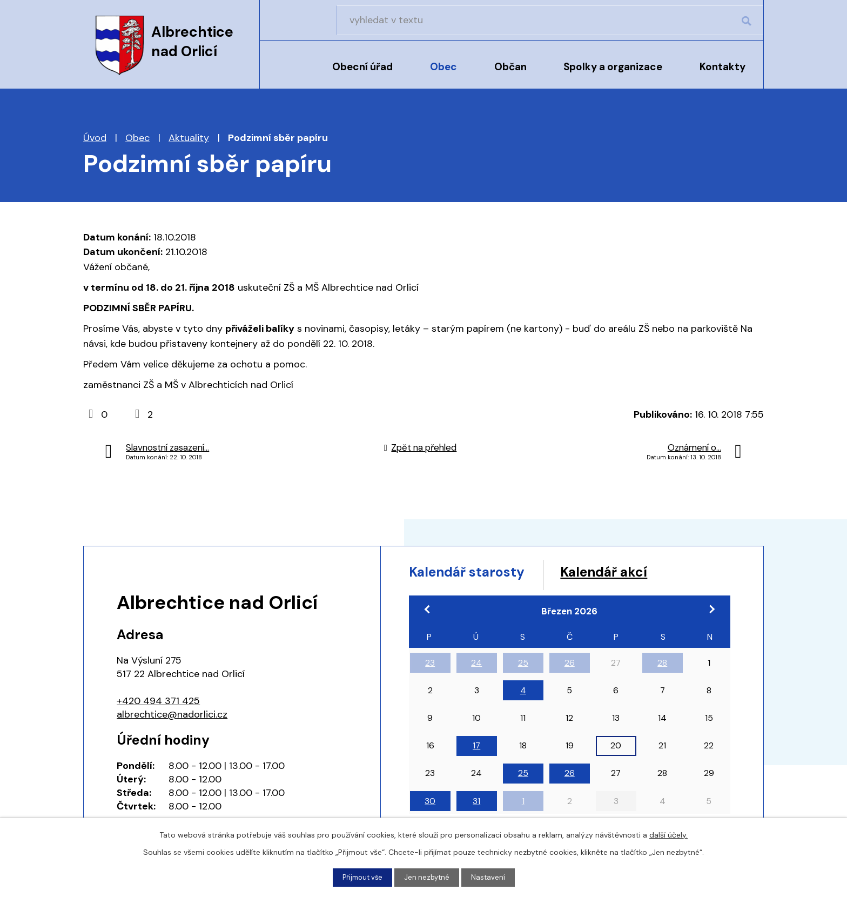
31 (476, 805)
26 (569, 667)
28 (662, 667)
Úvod (287, 74)
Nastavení (491, 877)
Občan (510, 66)
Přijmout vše (361, 877)
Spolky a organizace (612, 66)
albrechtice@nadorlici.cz (172, 714)
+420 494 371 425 (158, 700)
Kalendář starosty (480, 574)
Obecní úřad (362, 66)
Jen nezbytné (428, 877)
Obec (443, 66)
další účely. (668, 834)
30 (430, 805)
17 (476, 749)
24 (476, 667)
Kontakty (722, 66)
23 (430, 667)
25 (523, 667)
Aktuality (189, 137)
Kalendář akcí (641, 574)
